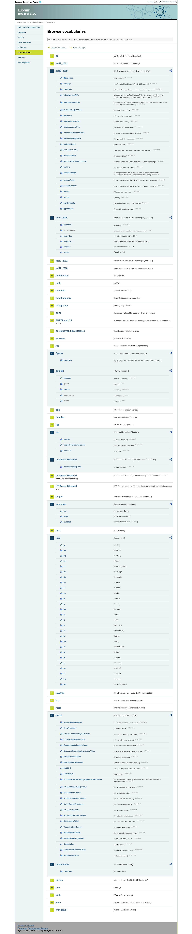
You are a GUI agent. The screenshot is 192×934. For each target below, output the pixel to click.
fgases (59, 353)
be (65, 550)
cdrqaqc (67, 83)
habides (60, 417)
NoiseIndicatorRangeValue (75, 787)
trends (66, 197)
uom (58, 895)
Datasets (22, 32)
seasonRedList (70, 186)
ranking (67, 167)
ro (65, 663)
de (65, 572)
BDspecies (68, 78)
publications (62, 864)
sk (65, 679)
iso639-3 (67, 768)
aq (57, 56)
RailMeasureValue (71, 821)
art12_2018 (62, 71)
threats (67, 191)
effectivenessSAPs (72, 102)
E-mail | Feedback (26, 925)
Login (152, 2)
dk (65, 577)
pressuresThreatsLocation (75, 161)
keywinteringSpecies (73, 110)
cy (65, 561)
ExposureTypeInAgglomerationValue (79, 751)
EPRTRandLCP (64, 320)
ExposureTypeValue (72, 757)
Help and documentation (29, 27)
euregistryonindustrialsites (70, 331)
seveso (60, 880)
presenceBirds (70, 156)
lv (64, 636)
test (58, 887)
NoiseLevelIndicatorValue (75, 798)
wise (58, 902)
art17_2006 (62, 217)
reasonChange (70, 173)
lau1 (58, 530)
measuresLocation (72, 127)
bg (65, 556)
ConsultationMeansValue (74, 739)
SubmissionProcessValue (75, 850)
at (64, 545)
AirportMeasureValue (73, 722)
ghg (58, 410)
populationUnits (70, 150)
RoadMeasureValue (72, 833)
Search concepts (79, 48)
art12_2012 (62, 63)
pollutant (67, 451)
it (64, 620)
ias (57, 425)
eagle (66, 516)
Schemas (22, 47)
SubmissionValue (71, 855)
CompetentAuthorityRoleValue (77, 734)
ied (57, 432)
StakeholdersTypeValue (74, 838)
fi (64, 598)
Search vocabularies (59, 48)
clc (65, 511)
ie (64, 615)
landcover (61, 504)
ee (65, 582)
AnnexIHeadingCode (72, 467)
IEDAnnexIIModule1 (66, 459)
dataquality (62, 305)
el (64, 588)
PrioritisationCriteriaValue (75, 815)
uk (65, 684)
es (65, 593)
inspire (59, 496)
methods (67, 241)
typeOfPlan (68, 209)
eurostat (60, 338)
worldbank (61, 910)
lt (64, 625)
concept (67, 378)
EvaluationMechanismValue (75, 745)
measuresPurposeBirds (74, 133)
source (67, 389)
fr (64, 604)
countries (68, 89)
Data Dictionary (38, 22)
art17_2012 (62, 261)
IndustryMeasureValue (73, 762)
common (60, 290)
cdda (58, 283)
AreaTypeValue (70, 728)
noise (59, 715)
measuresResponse (72, 138)
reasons (67, 247)
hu (65, 609)
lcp (57, 700)
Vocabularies (24, 52)
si (64, 673)
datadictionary (63, 298)
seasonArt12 (69, 180)
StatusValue (69, 844)
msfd (58, 708)
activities (67, 225)
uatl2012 (67, 522)
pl (64, 652)
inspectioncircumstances (74, 445)
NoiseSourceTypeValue (74, 804)
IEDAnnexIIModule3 (66, 475)
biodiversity (62, 275)
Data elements (24, 42)
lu (64, 631)
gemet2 (60, 371)
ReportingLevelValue (73, 827)
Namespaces (24, 62)
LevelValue (68, 774)
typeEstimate (69, 203)
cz (65, 566)
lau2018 (60, 693)
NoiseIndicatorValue (72, 793)
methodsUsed (70, 144)
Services (22, 57)
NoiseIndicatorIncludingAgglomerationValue (83, 779)
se (65, 668)
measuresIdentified (72, 121)
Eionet (29, 22)
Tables (21, 37)
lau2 (58, 538)
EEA (29, 2)
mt (65, 641)
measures (68, 115)
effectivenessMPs (71, 95)
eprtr (58, 313)
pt (64, 657)
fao (57, 346)
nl (64, 647)
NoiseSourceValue (72, 810)
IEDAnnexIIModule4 (66, 486)
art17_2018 (62, 268)
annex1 (67, 439)
